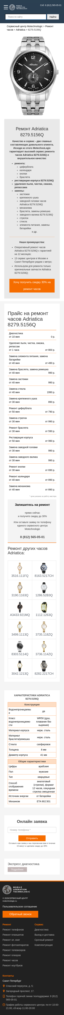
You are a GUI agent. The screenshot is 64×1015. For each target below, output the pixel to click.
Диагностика (41, 929)
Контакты (8, 975)
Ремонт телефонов (13, 929)
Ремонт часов (10, 960)
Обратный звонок (20, 914)
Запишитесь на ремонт (32, 504)
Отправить (32, 838)
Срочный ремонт (44, 939)
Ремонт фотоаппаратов (16, 945)
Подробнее (17, 869)
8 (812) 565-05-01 (32, 537)
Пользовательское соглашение (20, 906)
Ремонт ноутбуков (13, 965)
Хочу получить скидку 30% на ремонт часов (32, 285)
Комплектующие (44, 945)
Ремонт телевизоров (14, 950)
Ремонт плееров (12, 955)
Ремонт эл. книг (11, 939)
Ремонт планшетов (13, 934)
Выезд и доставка (44, 934)
